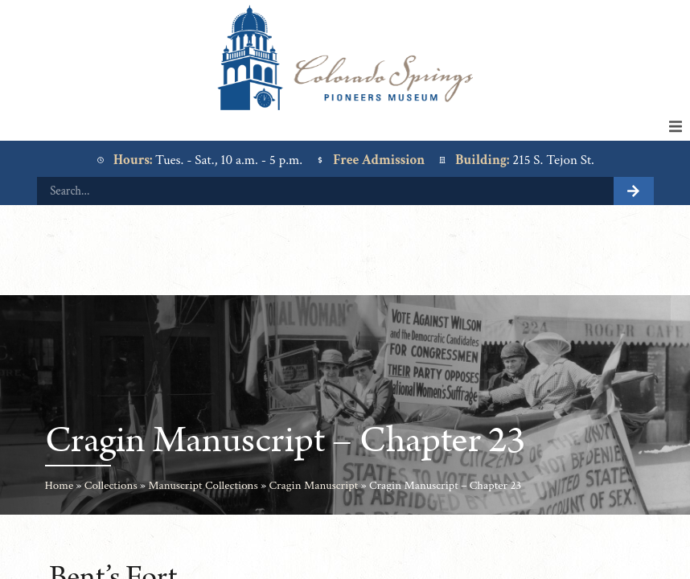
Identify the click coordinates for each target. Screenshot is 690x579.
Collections (111, 485)
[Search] (634, 191)
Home (59, 485)
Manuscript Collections (203, 485)
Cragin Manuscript (313, 485)
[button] (675, 126)
